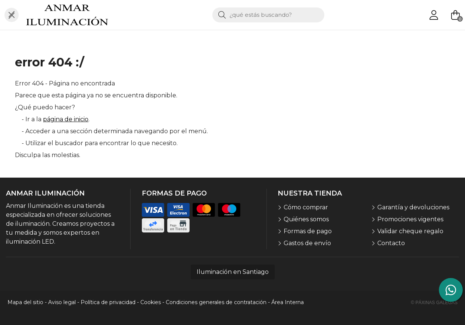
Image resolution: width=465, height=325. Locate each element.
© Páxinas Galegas (434, 302)
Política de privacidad (108, 302)
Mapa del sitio (25, 302)
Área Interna (287, 302)
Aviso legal (62, 302)
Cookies (150, 302)
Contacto (391, 243)
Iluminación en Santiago (233, 271)
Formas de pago (308, 231)
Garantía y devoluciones (413, 207)
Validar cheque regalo (410, 231)
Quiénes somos (306, 219)
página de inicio (65, 119)
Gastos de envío (307, 243)
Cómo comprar (306, 207)
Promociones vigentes (410, 219)
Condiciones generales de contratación (216, 302)
